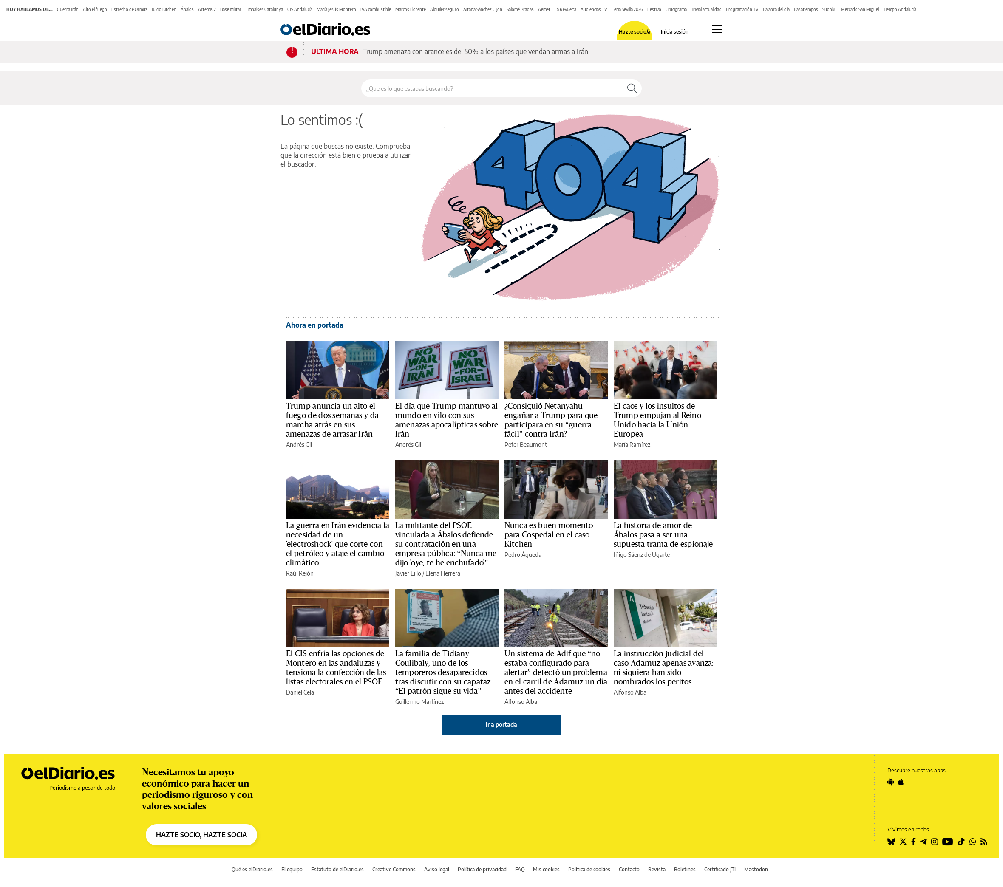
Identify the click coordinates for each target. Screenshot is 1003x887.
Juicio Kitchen (164, 9)
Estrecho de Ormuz (129, 9)
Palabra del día (776, 9)
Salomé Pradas (520, 9)
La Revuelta (565, 9)
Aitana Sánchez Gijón (482, 9)
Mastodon (756, 869)
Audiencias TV (594, 9)
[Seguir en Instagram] (934, 841)
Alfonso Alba (520, 701)
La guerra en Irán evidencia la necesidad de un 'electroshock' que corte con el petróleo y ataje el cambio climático (337, 544)
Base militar (230, 9)
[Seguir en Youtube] (947, 841)
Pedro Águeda (522, 554)
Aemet (544, 9)
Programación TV (742, 9)
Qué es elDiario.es (252, 869)
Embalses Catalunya (264, 9)
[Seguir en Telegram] (923, 841)
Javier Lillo (408, 573)
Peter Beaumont (525, 444)
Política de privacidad (482, 869)
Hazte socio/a (635, 31)
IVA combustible (375, 9)
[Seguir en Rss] (983, 841)
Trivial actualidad (706, 9)
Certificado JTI (720, 869)
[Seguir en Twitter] (903, 841)
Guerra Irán (68, 9)
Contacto (629, 869)
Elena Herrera (442, 573)
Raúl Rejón (300, 573)
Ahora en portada (314, 325)
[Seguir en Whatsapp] (972, 841)
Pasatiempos (806, 9)
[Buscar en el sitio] (492, 88)
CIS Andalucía (299, 9)
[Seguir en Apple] (901, 782)
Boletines (685, 869)
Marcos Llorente (410, 9)
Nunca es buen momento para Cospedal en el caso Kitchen (548, 534)
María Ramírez (632, 444)
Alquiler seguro (444, 9)
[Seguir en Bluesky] (891, 841)
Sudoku (829, 9)
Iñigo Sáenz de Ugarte (642, 554)
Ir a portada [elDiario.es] (501, 724)
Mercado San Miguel (860, 9)
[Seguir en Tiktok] (961, 841)
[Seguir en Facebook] (913, 841)
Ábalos (187, 9)
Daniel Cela (300, 692)
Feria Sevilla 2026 (627, 9)
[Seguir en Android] (890, 782)
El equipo (292, 869)
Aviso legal (436, 869)
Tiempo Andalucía (899, 9)
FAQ (520, 869)
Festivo (654, 9)
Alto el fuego (95, 9)
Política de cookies (589, 869)
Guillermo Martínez (419, 701)
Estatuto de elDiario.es (337, 869)
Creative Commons (394, 869)
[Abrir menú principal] (717, 29)
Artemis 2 (207, 9)
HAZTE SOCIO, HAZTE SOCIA (201, 835)
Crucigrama (676, 9)
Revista (657, 869)
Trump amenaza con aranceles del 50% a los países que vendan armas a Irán (475, 51)
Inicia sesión (674, 31)
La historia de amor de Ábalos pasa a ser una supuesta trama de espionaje (663, 534)
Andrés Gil (299, 444)
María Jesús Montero (336, 9)
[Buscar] (632, 88)
